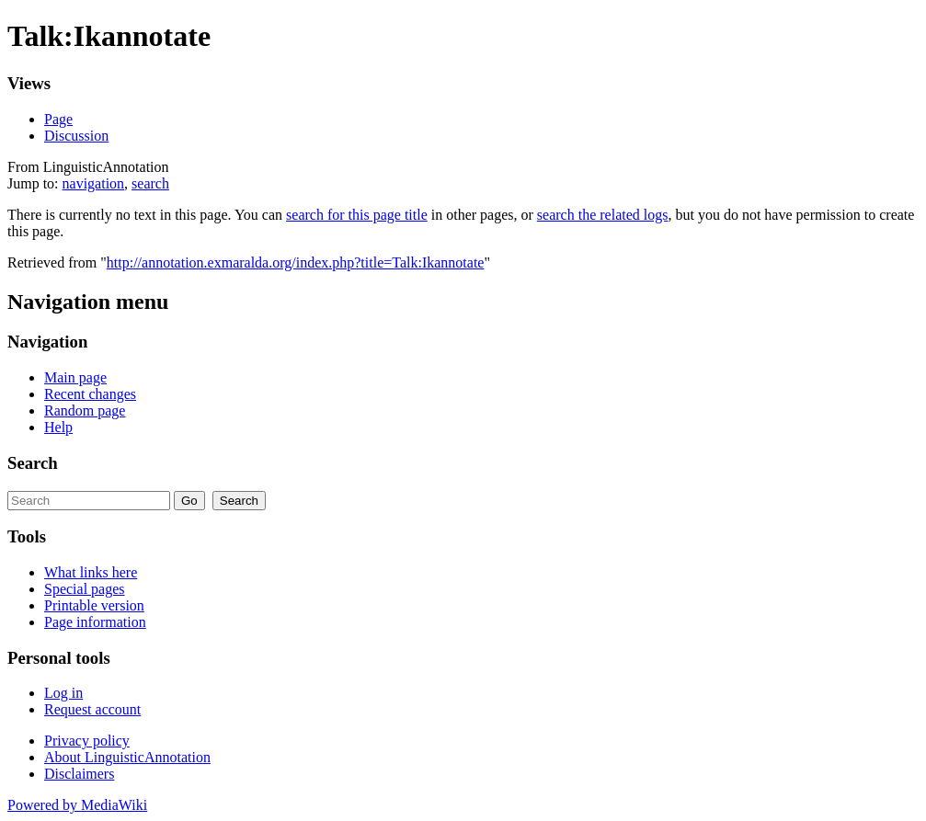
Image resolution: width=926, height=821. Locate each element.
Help (58, 427)
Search (32, 463)
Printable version (94, 605)
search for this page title (357, 214)
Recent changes (90, 394)
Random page (84, 410)
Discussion (76, 135)
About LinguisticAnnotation (127, 757)
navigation (94, 183)
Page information (95, 622)
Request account (92, 709)
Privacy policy (87, 740)
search (150, 183)
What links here (90, 572)
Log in (63, 693)
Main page (75, 377)
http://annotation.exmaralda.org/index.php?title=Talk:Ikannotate (296, 262)
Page (58, 119)
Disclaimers (79, 773)
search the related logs (603, 214)
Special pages (84, 589)
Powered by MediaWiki (77, 805)
